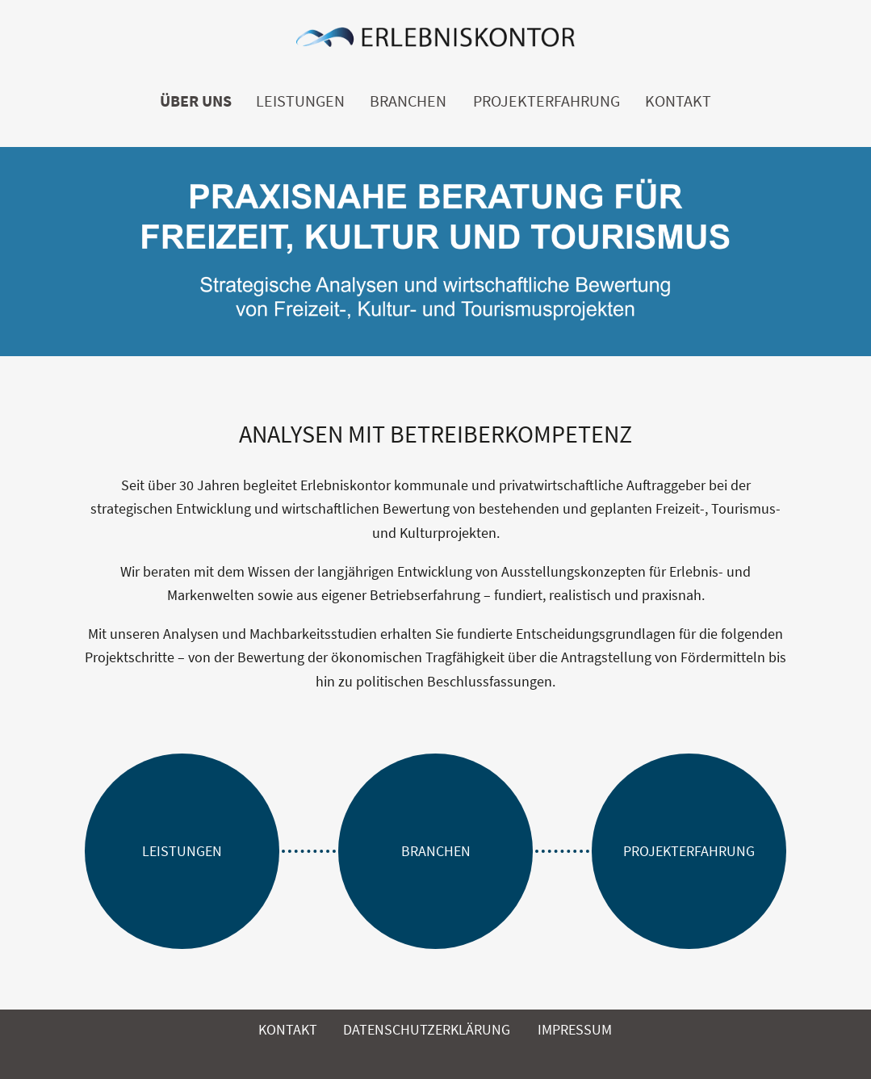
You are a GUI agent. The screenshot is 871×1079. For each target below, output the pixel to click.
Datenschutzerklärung (426, 1029)
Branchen (408, 100)
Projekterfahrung (546, 100)
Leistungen (300, 100)
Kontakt (678, 100)
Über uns (196, 100)
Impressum (575, 1029)
